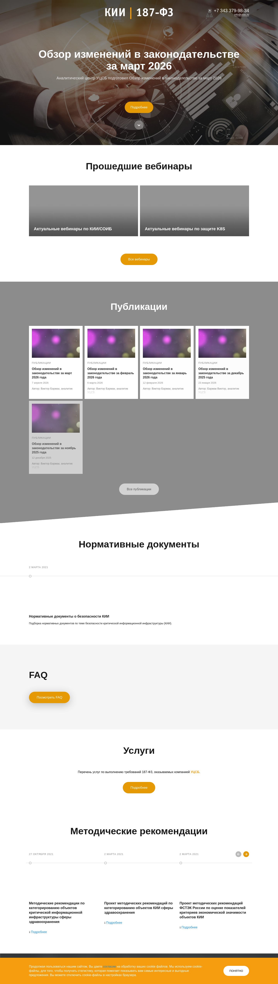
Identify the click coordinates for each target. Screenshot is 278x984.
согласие (109, 966)
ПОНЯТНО (236, 970)
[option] (63, 894)
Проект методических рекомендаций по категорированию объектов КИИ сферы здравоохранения (138, 907)
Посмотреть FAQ (49, 697)
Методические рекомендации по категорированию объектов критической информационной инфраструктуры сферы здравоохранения (57, 912)
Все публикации (139, 489)
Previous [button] (238, 854)
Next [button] (246, 854)
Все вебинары (139, 259)
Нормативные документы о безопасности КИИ (69, 616)
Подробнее (139, 107)
